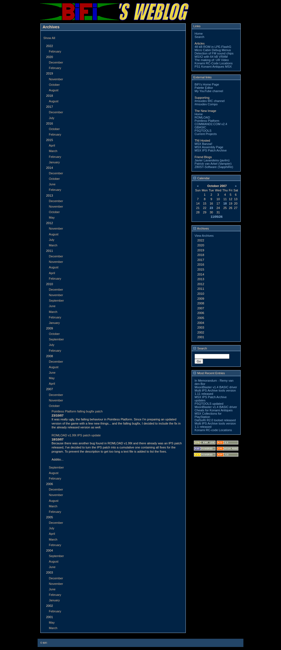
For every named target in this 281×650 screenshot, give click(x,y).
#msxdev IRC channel (209, 101)
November (56, 79)
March (53, 151)
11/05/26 (216, 216)
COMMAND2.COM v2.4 (211, 124)
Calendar (201, 178)
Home (199, 33)
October (54, 84)
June (52, 184)
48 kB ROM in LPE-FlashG (213, 46)
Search (199, 36)
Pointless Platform (207, 120)
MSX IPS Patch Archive (211, 150)
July (51, 118)
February (55, 51)
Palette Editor (204, 87)
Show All (49, 38)
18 (225, 203)
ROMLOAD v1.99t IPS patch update (76, 435)
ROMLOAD (202, 117)
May (52, 217)
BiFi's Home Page (207, 84)
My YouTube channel (209, 91)
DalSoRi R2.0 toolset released (215, 420)
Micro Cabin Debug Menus (213, 50)
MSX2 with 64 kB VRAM (211, 56)
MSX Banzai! (203, 143)
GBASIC (200, 127)
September (56, 300)
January (54, 162)
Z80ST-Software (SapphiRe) (214, 167)
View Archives (204, 235)
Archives (201, 228)
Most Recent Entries (209, 373)
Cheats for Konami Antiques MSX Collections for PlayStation (214, 413)
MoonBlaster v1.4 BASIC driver (216, 387)
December (56, 62)
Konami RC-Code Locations (214, 63)
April (52, 145)
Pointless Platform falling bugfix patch (77, 411)
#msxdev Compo (206, 104)
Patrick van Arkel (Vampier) (213, 163)
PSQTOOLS (203, 130)
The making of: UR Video (212, 60)
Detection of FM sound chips (214, 53)
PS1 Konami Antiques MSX (213, 66)
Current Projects (206, 134)
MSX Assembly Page (209, 147)
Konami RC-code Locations (213, 430)
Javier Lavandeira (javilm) (212, 160)
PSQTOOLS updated (209, 403)
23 (211, 208)
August (53, 90)
